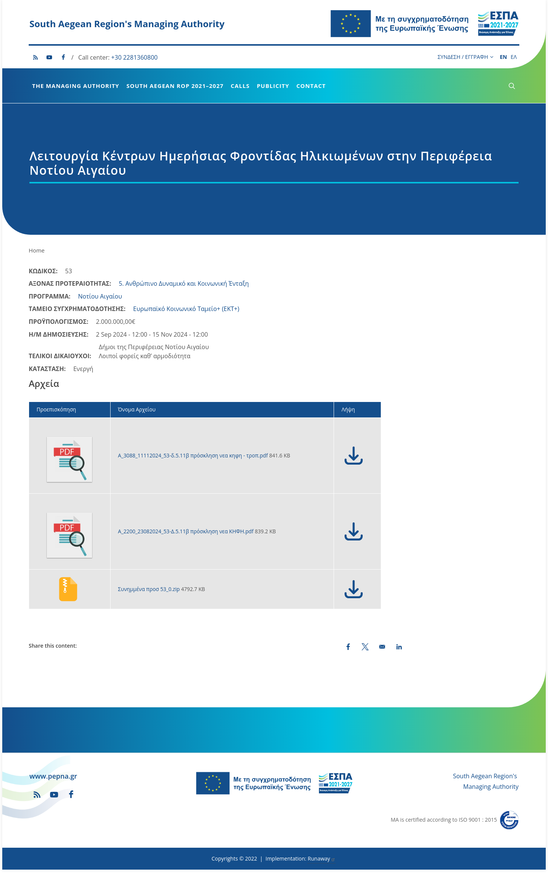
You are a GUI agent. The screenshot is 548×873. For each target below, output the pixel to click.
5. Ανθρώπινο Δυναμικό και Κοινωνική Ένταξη (184, 287)
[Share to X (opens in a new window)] (365, 650)
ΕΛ (514, 56)
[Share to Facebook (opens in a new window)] (348, 650)
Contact (311, 85)
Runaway (321, 861)
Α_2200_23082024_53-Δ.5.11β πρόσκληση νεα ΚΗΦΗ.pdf (186, 534)
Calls (240, 85)
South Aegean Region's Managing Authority (127, 23)
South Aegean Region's (485, 779)
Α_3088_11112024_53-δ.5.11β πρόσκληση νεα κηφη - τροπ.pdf (193, 458)
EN (503, 56)
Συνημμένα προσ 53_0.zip (149, 592)
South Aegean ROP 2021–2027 (174, 85)
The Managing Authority (75, 85)
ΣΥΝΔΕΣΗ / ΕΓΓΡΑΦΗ (465, 57)
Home (37, 253)
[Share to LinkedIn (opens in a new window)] (399, 650)
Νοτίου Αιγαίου (100, 300)
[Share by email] (382, 650)
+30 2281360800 (134, 57)
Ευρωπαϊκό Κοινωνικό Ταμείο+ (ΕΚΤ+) (186, 312)
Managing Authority (491, 790)
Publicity (273, 85)
